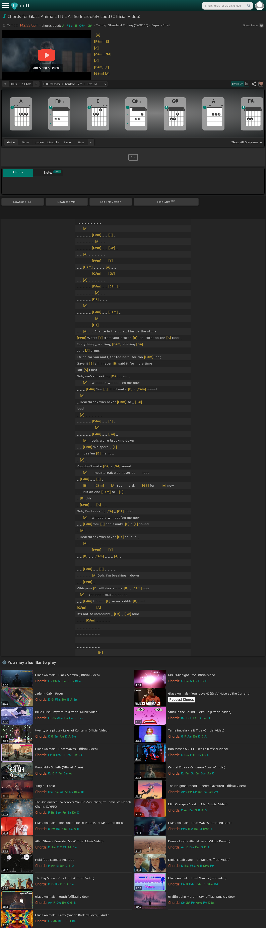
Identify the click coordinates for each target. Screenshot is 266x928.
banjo (67, 142)
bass (81, 142)
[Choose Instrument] (91, 142)
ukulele (39, 142)
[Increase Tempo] (36, 84)
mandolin (53, 142)
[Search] (248, 6)
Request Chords (181, 700)
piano (25, 142)
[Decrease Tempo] (5, 84)
